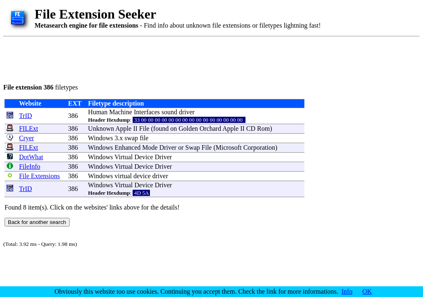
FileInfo (29, 166)
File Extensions (39, 175)
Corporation (259, 147)
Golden (188, 128)
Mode (149, 147)
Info (347, 291)
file (144, 137)
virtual (123, 175)
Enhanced (127, 147)
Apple (123, 128)
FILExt (28, 128)
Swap (192, 147)
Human (98, 112)
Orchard (210, 128)
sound (169, 112)
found (160, 128)
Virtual (124, 156)
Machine (120, 112)
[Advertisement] (153, 58)
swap (131, 137)
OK (367, 291)
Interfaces (147, 112)
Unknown (101, 128)
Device (143, 156)
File (144, 128)
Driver (168, 147)
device (142, 175)
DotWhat (31, 156)
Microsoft (229, 147)
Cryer (26, 137)
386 (73, 115)
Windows (100, 137)
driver (186, 112)
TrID (25, 115)
